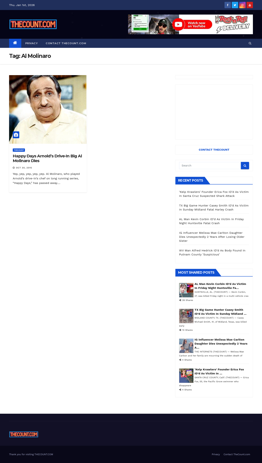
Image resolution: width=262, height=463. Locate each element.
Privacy (31, 43)
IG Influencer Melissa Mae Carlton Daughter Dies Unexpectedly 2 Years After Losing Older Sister (211, 237)
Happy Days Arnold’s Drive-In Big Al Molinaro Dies (47, 158)
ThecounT (19, 150)
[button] (250, 43)
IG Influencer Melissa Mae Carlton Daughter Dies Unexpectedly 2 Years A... (220, 343)
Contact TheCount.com (66, 43)
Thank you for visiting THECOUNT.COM (31, 454)
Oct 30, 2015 (24, 167)
